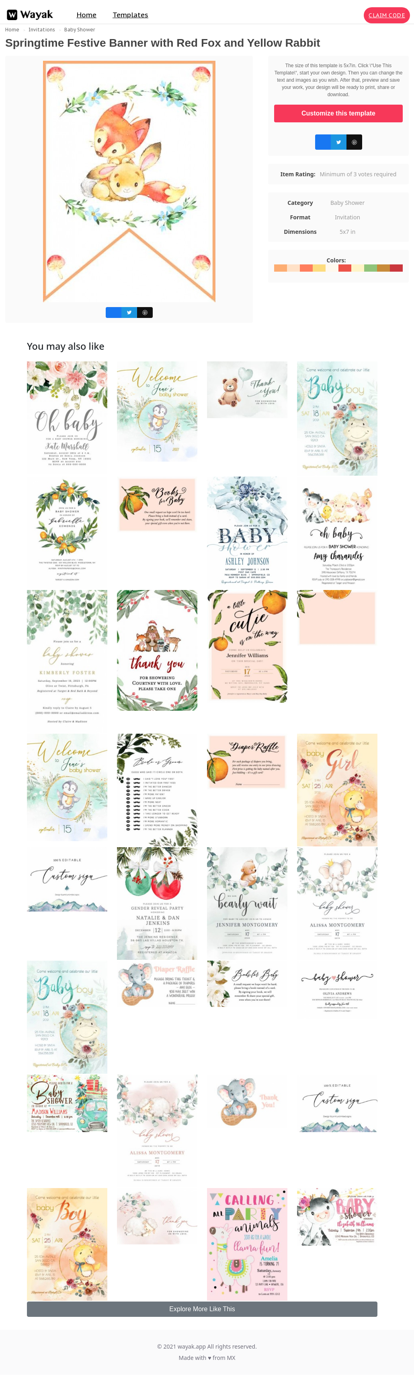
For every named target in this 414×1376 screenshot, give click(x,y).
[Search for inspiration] (356, 15)
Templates (130, 14)
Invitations (42, 30)
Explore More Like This (202, 1309)
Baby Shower (79, 30)
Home (86, 14)
